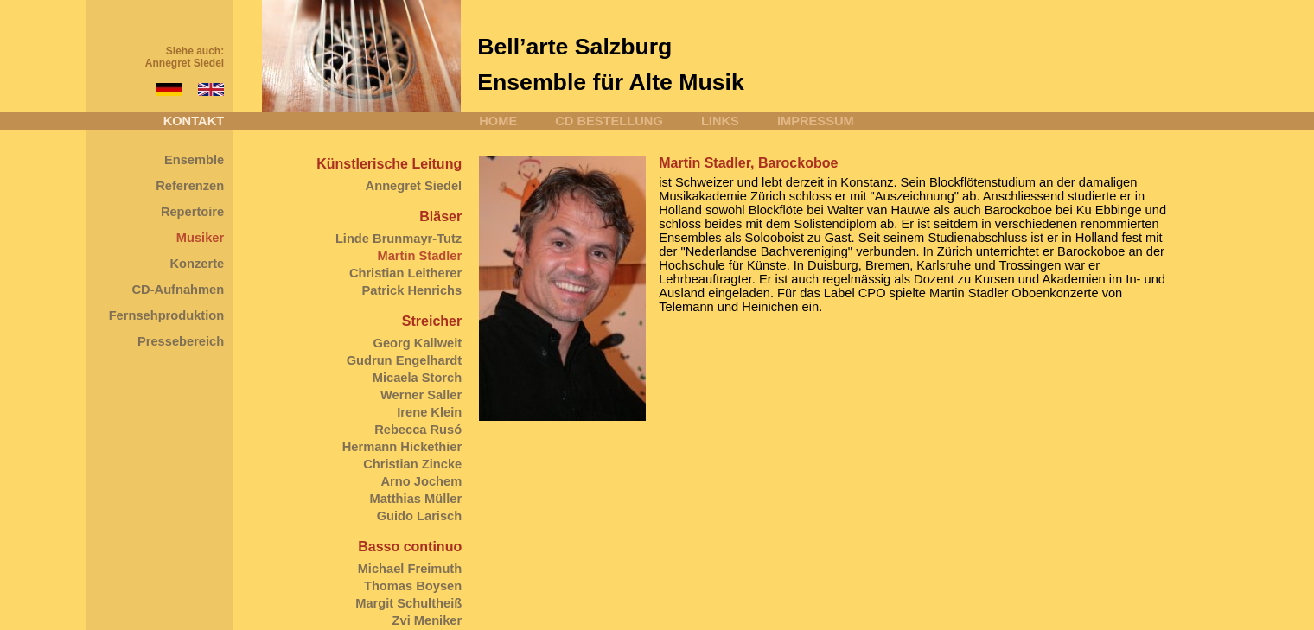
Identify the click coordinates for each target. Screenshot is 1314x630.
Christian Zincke (412, 464)
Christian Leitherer (405, 273)
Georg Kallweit (417, 343)
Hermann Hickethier (402, 447)
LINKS (720, 121)
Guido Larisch (419, 516)
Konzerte (196, 263)
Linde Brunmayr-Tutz (398, 238)
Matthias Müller (416, 499)
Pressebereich (180, 341)
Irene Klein (429, 412)
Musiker (200, 238)
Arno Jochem (421, 481)
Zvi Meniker (427, 620)
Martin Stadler (419, 256)
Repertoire (192, 212)
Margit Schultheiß (408, 603)
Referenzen (190, 186)
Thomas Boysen (413, 586)
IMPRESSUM (815, 121)
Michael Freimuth (410, 569)
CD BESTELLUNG (609, 121)
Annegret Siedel (184, 63)
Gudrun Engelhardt (404, 360)
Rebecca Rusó (418, 429)
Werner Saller (421, 395)
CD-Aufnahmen (178, 289)
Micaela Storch (417, 378)
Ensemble (194, 160)
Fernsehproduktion (167, 315)
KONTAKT (194, 121)
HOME (498, 121)
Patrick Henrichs (412, 290)
